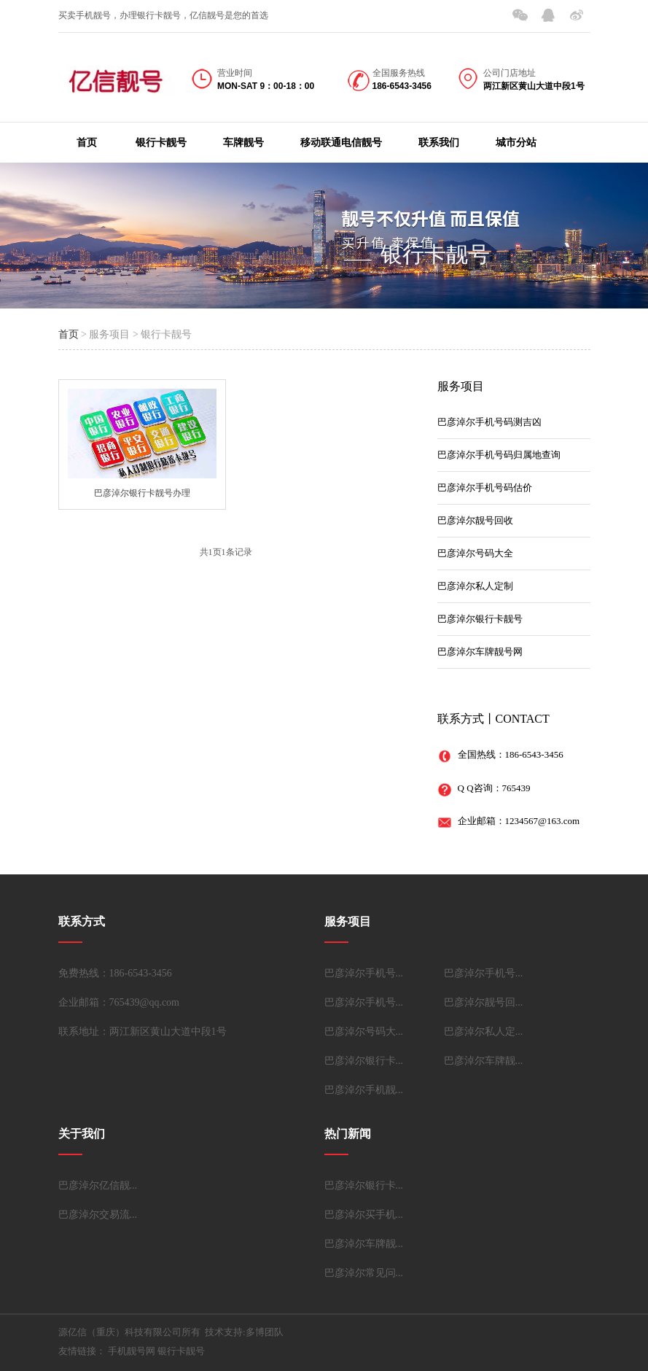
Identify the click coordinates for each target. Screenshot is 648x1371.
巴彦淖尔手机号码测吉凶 (489, 421)
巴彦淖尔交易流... (98, 1214)
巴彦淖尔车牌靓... (483, 1060)
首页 (87, 142)
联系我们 (438, 142)
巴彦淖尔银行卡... (364, 1060)
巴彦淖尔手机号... (364, 973)
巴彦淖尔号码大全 (475, 553)
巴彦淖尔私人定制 (475, 585)
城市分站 (516, 142)
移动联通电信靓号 (341, 142)
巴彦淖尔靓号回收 (475, 520)
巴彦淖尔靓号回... (483, 1002)
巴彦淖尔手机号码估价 (484, 487)
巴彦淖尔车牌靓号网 (480, 651)
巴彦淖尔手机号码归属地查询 (499, 454)
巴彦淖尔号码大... (364, 1031)
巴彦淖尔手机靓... (364, 1089)
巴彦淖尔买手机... (364, 1214)
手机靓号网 (131, 1350)
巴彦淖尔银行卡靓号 (480, 618)
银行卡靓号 (161, 142)
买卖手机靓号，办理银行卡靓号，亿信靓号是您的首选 (163, 15)
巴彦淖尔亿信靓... (98, 1185)
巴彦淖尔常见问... (364, 1272)
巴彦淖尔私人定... (483, 1031)
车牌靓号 (243, 142)
